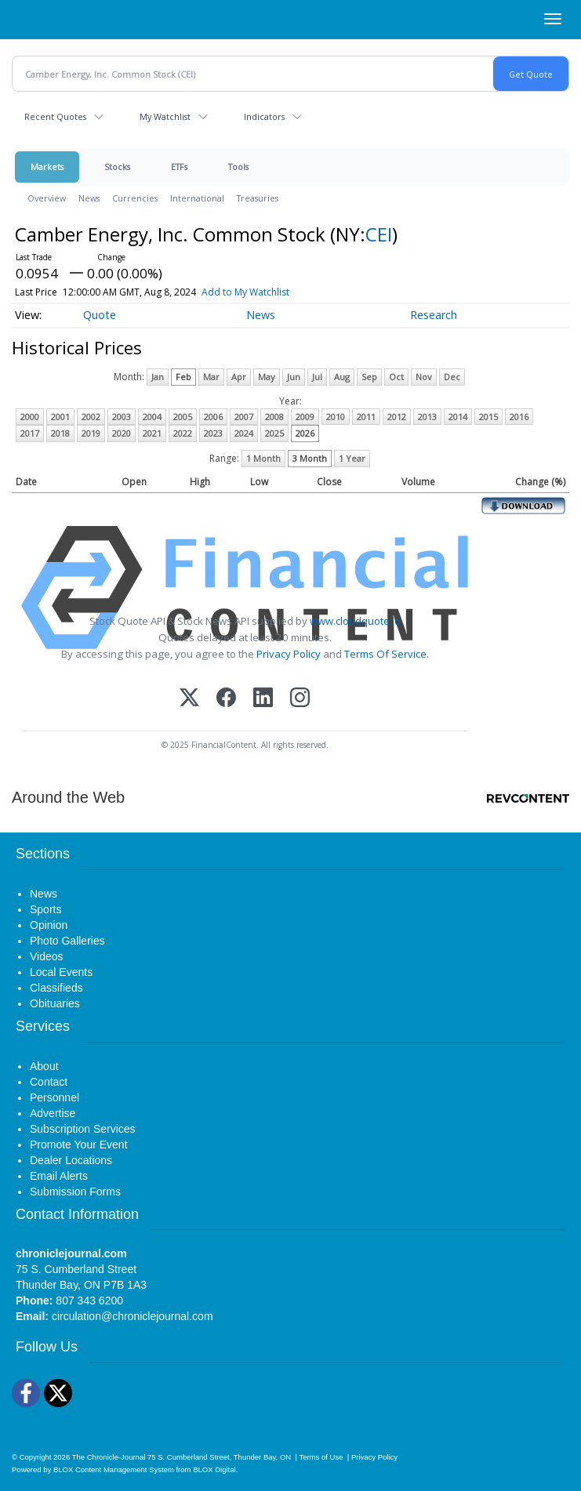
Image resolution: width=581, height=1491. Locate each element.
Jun (293, 377)
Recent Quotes (55, 116)
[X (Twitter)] (189, 698)
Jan (157, 377)
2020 (121, 433)
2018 (60, 433)
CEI (378, 234)
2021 (152, 433)
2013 (427, 417)
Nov (424, 377)
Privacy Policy (288, 654)
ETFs (179, 166)
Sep (369, 377)
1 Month (263, 458)
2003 (121, 417)
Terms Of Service (385, 654)
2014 (457, 417)
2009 (305, 417)
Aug (342, 377)
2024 (243, 433)
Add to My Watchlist (245, 292)
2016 (519, 417)
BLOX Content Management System (113, 1469)
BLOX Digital (214, 1469)
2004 (152, 417)
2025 (274, 433)
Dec (452, 377)
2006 (213, 417)
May (266, 377)
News (89, 198)
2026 (305, 433)
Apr (238, 377)
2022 (182, 433)
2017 (29, 433)
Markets (47, 166)
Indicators (264, 116)
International (197, 198)
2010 (335, 417)
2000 (29, 417)
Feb (183, 377)
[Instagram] (300, 698)
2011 (366, 417)
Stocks (117, 166)
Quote (99, 314)
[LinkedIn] (263, 698)
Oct (396, 377)
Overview (46, 198)
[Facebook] (226, 698)
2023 (213, 433)
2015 (488, 417)
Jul (317, 377)
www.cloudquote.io (355, 621)
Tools (238, 166)
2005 (182, 417)
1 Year (352, 458)
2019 (91, 433)
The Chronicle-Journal (109, 1457)
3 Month (309, 458)
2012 (396, 417)
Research (433, 314)
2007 (243, 417)
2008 (274, 417)
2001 (60, 417)
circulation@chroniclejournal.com (132, 1316)
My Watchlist (165, 116)
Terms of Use (321, 1457)
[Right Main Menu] (552, 18)
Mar (211, 377)
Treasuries (257, 198)
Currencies (135, 198)
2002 (91, 417)
